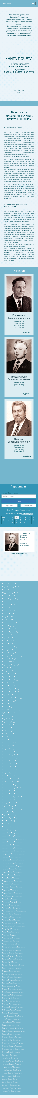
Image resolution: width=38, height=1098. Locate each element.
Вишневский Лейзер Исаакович (12, 659)
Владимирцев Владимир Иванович (13, 665)
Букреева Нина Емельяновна (11, 638)
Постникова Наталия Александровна (14, 911)
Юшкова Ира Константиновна (11, 1091)
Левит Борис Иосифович (10, 821)
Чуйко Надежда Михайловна (11, 1070)
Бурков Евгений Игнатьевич (11, 641)
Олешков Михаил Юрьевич (11, 875)
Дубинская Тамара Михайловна (12, 692)
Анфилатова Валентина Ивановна (13, 602)
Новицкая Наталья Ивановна (11, 869)
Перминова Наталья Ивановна (12, 887)
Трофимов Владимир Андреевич (12, 1007)
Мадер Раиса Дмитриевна (10, 833)
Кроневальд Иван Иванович (11, 800)
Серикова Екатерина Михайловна (13, 965)
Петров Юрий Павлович (10, 890)
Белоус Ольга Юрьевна (9, 617)
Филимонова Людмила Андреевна (13, 1043)
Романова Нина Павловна (10, 941)
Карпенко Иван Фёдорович (10, 746)
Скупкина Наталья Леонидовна (12, 977)
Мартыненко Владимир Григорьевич (14, 839)
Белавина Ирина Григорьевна (11, 614)
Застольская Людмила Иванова (12, 716)
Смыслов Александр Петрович (12, 986)
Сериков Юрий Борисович (10, 962)
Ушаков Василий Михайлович (11, 1022)
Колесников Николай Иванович (12, 770)
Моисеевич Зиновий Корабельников (13, 851)
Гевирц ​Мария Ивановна (10, 671)
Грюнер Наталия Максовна (11, 683)
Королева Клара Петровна (10, 785)
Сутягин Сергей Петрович (10, 998)
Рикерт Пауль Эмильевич (10, 932)
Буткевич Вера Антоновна (10, 644)
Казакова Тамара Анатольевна (12, 740)
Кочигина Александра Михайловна (13, 788)
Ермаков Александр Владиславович (14, 701)
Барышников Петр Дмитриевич (12, 605)
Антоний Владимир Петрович (11, 599)
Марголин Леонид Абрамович (11, 836)
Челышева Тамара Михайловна (12, 1061)
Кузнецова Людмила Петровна (12, 803)
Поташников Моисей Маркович (12, 917)
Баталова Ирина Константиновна (13, 608)
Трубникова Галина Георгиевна (12, 1010)
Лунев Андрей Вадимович (10, 827)
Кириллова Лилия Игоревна (11, 758)
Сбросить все (9, 505)
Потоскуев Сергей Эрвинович (11, 920)
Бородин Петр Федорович (10, 626)
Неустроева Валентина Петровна (13, 860)
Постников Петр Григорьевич (11, 908)
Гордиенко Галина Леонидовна (12, 677)
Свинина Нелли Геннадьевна (11, 950)
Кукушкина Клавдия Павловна (12, 806)
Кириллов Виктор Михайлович (12, 755)
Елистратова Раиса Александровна (13, 698)
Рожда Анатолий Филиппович (11, 938)
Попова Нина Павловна (9, 899)
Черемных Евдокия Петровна (11, 1064)
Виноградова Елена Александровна (13, 656)
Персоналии (25, 510)
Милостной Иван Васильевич (11, 845)
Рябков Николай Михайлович (11, 944)
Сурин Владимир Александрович (13, 992)
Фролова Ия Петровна (9, 1055)
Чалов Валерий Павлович (10, 1058)
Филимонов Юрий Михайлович (12, 1040)
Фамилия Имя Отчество (10, 493)
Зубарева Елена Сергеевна (11, 725)
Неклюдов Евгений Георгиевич (12, 857)
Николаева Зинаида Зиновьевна (12, 863)
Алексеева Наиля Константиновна (13, 596)
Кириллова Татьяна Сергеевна (12, 761)
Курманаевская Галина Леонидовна (13, 809)
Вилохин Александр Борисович (12, 653)
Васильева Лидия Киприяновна (12, 647)
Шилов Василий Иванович (10, 1082)
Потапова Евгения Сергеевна (11, 914)
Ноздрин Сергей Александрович (12, 872)
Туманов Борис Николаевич (11, 1013)
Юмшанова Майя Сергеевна (11, 1088)
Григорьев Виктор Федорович (11, 680)
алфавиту (19, 513)
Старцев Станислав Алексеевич (12, 989)
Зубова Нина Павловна (9, 728)
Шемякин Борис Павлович (10, 1079)
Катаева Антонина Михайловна (12, 752)
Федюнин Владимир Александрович (14, 1031)
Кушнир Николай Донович (10, 812)
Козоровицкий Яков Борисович (12, 767)
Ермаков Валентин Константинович (13, 704)
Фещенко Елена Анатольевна (11, 1034)
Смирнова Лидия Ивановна (11, 983)
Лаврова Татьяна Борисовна (11, 815)
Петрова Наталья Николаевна (12, 893)
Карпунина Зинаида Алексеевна (12, 749)
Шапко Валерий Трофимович (11, 1076)
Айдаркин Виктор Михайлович (12, 593)
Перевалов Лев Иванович (10, 884)
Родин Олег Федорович (9, 935)
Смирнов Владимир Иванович (12, 980)
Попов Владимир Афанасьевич (12, 896)
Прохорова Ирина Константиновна (13, 926)
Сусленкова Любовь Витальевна (12, 995)
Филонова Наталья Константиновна (13, 1049)
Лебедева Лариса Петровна (11, 818)
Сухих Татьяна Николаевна (11, 1001)
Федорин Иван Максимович (11, 1025)
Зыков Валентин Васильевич (11, 734)
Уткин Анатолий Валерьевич (11, 1019)
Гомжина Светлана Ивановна (11, 674)
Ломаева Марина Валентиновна (12, 824)
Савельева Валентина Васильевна (13, 947)
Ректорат (15, 510)
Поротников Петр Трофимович (12, 902)
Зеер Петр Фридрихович (10, 719)
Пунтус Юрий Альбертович (11, 929)
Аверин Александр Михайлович (12, 587)
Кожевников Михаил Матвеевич (12, 764)
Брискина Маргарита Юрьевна (12, 632)
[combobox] (19, 496)
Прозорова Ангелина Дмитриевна (13, 923)
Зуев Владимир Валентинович (12, 731)
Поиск (19, 501)
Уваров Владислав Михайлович (12, 1016)
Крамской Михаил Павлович (11, 791)
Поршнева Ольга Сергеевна (11, 905)
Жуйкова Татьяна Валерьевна (12, 713)
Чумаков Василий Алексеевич (12, 1073)
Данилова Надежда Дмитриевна (12, 689)
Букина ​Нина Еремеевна (10, 635)
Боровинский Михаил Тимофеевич (13, 623)
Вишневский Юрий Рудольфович (12, 662)
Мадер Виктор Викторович (10, 830)
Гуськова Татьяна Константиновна (13, 686)
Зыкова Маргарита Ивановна (11, 737)
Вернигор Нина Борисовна (10, 650)
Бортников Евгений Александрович (13, 629)
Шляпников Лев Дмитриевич (11, 1085)
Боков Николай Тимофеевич (11, 620)
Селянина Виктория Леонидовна (12, 953)
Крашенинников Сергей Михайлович (14, 797)
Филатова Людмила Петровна (11, 1037)
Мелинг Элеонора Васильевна (12, 842)
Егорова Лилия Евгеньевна (11, 695)
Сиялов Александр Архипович (12, 974)
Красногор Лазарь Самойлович (12, 794)
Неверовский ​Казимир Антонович (13, 854)
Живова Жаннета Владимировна (12, 710)
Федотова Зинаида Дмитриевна (12, 1028)
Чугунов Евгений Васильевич (11, 1067)
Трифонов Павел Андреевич (11, 1004)
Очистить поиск (28, 505)
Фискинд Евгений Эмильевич (11, 1052)
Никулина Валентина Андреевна (12, 866)
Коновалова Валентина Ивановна (13, 779)
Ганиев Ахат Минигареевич (11, 668)
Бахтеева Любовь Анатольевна (12, 611)
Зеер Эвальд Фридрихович (11, 722)
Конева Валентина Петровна (11, 776)
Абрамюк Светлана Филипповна (12, 584)
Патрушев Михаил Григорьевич (12, 881)
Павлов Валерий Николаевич (11, 878)
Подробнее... (27, 332)
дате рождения (27, 513)
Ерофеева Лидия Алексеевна (11, 707)
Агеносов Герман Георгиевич (11, 590)
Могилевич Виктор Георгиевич (12, 848)
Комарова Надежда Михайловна (12, 773)
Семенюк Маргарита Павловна (12, 956)
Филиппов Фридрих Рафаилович (12, 1046)
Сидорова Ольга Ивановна (11, 971)
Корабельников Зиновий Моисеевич (13, 782)
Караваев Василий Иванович (11, 743)
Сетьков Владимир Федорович (12, 968)
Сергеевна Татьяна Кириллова (12, 959)
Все (8, 510)
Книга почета (6, 3)
